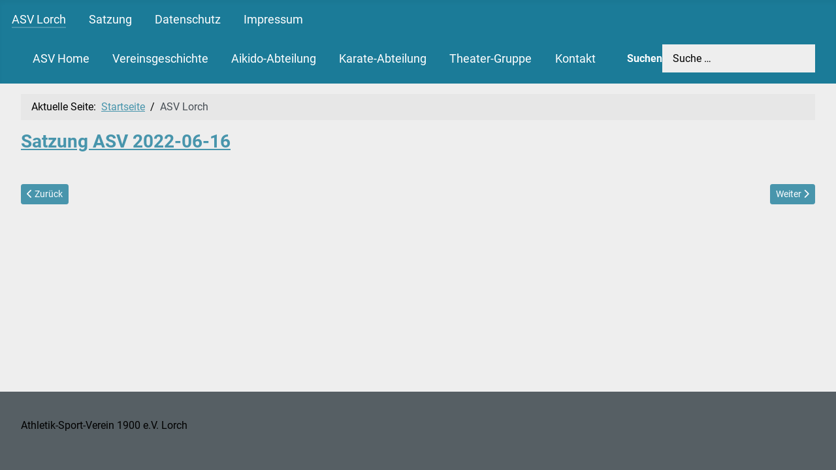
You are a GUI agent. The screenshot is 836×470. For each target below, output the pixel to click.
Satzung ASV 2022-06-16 (126, 141)
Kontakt (575, 58)
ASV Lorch (39, 19)
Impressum (273, 19)
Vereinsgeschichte (160, 58)
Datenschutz (188, 19)
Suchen (644, 58)
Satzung (110, 19)
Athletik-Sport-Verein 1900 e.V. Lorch (104, 425)
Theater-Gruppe (490, 58)
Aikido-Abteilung (273, 58)
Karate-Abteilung (382, 58)
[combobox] (738, 58)
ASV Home (61, 58)
